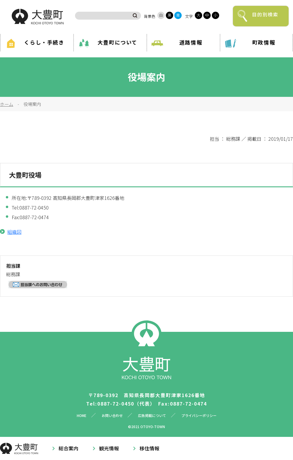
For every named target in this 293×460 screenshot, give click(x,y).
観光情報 (109, 448)
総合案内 (69, 448)
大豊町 (38, 16)
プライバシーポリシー (199, 415)
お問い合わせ (112, 415)
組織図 (14, 231)
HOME (81, 415)
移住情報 (149, 448)
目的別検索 (265, 14)
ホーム (6, 104)
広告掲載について (152, 415)
